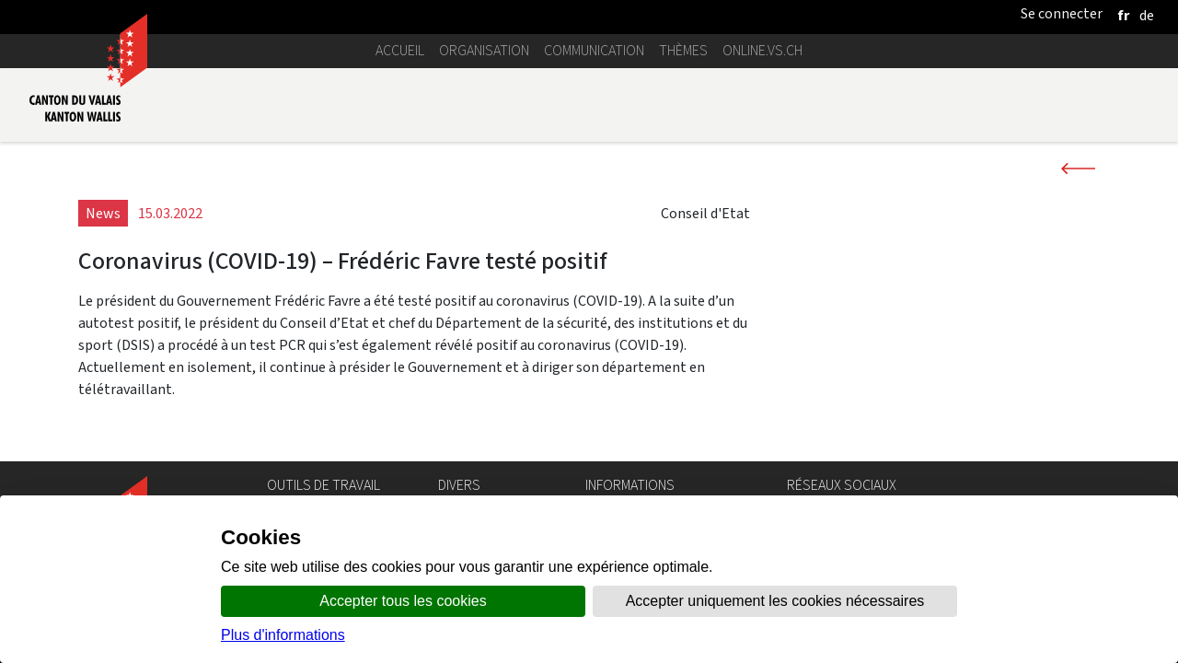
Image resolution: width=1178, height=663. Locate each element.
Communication (594, 50)
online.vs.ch (762, 50)
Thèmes (683, 50)
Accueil (399, 50)
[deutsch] (1146, 15)
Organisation (484, 50)
